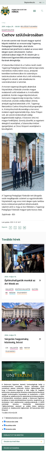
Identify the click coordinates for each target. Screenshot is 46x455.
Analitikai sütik (11, 430)
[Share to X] (15, 227)
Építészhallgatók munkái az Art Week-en (20, 282)
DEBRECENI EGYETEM (19, 10)
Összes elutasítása (12, 446)
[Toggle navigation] (34, 11)
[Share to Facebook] (10, 227)
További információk (9, 417)
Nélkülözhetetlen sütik (14, 423)
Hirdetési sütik (11, 434)
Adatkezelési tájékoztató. (20, 413)
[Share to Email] (24, 227)
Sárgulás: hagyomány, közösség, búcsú (17, 340)
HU (40, 2)
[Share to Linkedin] (19, 227)
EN (43, 2)
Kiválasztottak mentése (14, 440)
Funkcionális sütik (12, 426)
